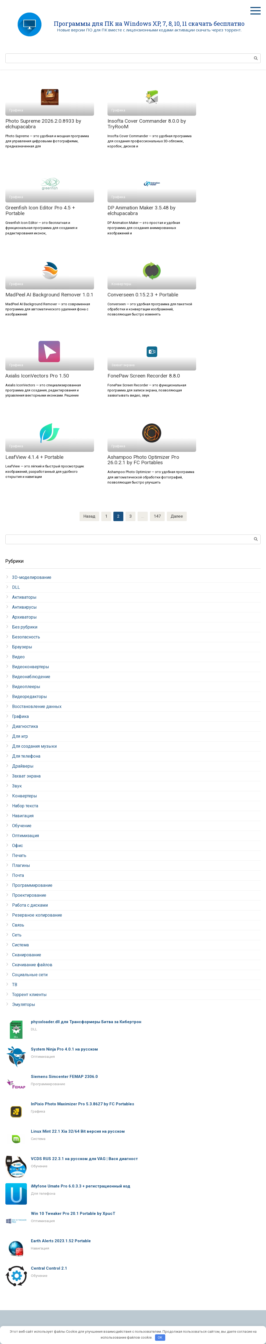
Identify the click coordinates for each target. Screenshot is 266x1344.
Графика (20, 716)
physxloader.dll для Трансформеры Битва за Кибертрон (86, 1022)
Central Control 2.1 (49, 1268)
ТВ (14, 984)
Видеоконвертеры (30, 667)
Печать (19, 855)
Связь (18, 925)
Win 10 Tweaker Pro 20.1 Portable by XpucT (73, 1213)
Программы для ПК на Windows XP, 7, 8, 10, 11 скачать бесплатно (149, 23)
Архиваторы (24, 617)
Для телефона (26, 756)
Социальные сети (30, 975)
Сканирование (26, 955)
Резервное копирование (37, 915)
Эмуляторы (23, 1004)
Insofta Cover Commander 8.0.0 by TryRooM (146, 124)
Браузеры (22, 647)
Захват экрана (26, 776)
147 (157, 516)
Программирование (32, 885)
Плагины (21, 865)
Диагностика (25, 726)
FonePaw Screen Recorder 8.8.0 (143, 376)
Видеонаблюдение (31, 677)
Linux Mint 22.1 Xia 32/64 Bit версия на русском (78, 1131)
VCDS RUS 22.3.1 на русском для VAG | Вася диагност (84, 1159)
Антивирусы (24, 607)
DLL (16, 587)
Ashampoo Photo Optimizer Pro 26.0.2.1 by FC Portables (143, 460)
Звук (17, 786)
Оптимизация (25, 835)
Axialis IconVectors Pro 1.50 (37, 376)
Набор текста (25, 806)
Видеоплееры (26, 686)
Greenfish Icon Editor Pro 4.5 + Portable (40, 210)
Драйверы (23, 766)
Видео (18, 657)
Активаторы (24, 597)
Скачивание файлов (32, 965)
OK (160, 1337)
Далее (176, 516)
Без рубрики (24, 627)
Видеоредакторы (29, 696)
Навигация (23, 816)
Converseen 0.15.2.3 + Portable (142, 295)
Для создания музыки (34, 746)
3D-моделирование (31, 577)
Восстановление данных (37, 706)
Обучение (21, 826)
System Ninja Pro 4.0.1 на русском (64, 1049)
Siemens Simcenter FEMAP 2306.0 (64, 1076)
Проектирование (29, 895)
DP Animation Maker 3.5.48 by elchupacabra (141, 210)
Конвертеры (24, 796)
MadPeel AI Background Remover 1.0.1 (49, 295)
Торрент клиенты (29, 994)
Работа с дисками (30, 905)
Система (20, 945)
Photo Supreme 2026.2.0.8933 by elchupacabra (43, 124)
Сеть (16, 935)
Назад (89, 516)
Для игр (20, 736)
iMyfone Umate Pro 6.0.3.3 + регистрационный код (80, 1186)
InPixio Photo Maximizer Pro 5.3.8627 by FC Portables (82, 1104)
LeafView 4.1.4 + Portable (34, 457)
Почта (18, 875)
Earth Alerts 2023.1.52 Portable (61, 1241)
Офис (17, 845)
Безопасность (26, 637)
